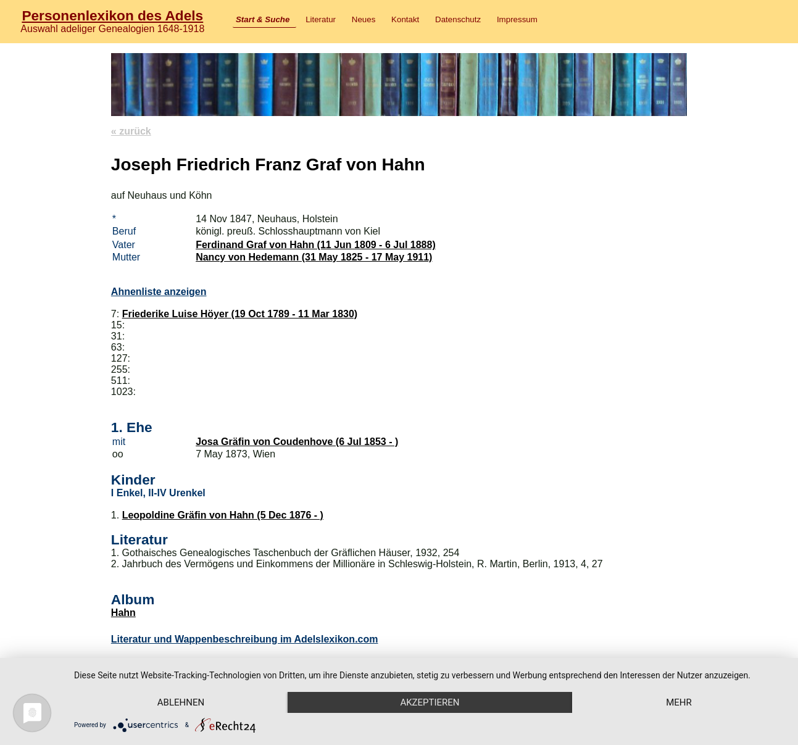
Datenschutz (458, 19)
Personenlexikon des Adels (112, 15)
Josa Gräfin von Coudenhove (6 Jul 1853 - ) (297, 441)
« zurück (131, 131)
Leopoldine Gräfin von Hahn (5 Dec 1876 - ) (222, 515)
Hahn (123, 612)
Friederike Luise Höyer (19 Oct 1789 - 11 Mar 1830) (240, 314)
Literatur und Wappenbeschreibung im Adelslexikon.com (244, 639)
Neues (364, 19)
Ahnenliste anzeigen (159, 291)
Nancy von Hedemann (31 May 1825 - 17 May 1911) (314, 257)
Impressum (517, 19)
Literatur (320, 19)
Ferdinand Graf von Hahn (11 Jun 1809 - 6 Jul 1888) (316, 244)
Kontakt (405, 19)
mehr (679, 702)
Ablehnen (180, 702)
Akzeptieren (429, 702)
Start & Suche (262, 19)
